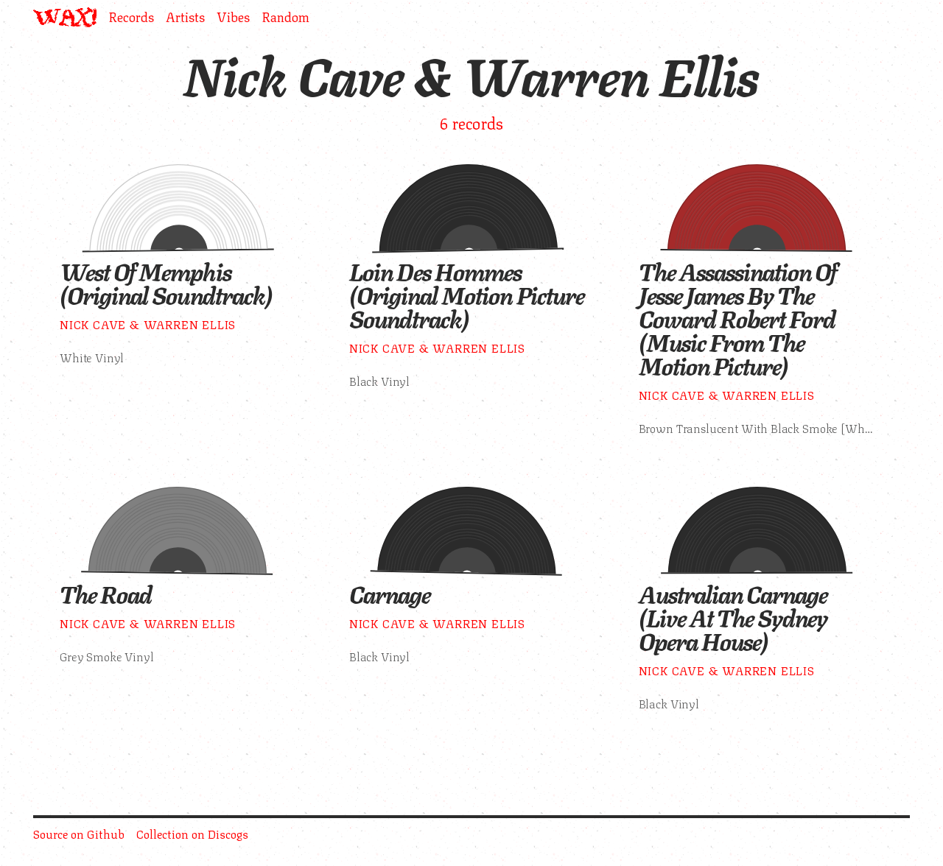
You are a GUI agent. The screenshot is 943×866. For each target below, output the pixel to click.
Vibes (233, 17)
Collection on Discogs (192, 833)
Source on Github (79, 833)
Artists (185, 17)
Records (131, 17)
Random (285, 17)
